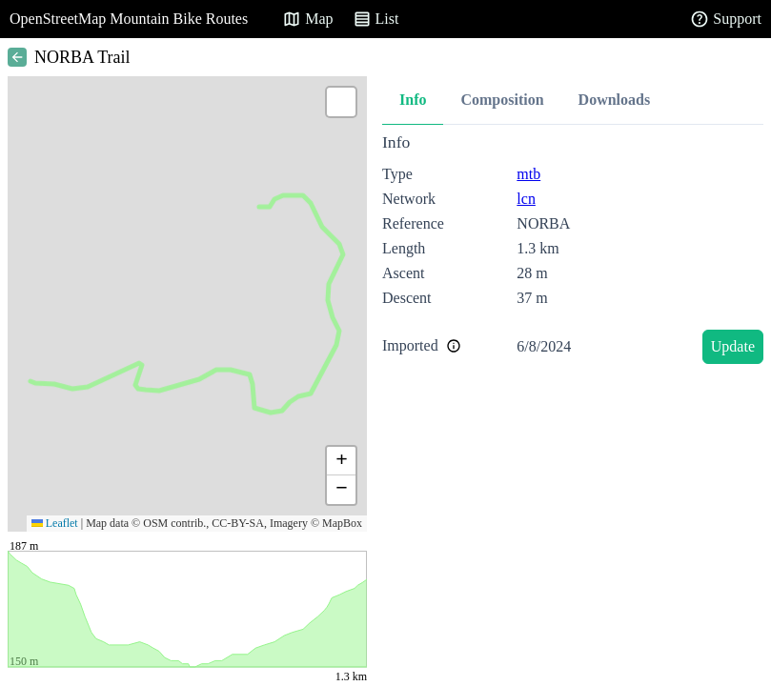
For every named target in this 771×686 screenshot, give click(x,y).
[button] (341, 102)
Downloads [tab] (614, 99)
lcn (526, 199)
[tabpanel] (572, 252)
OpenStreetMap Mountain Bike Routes (129, 18)
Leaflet (54, 523)
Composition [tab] (501, 99)
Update (733, 346)
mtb (528, 174)
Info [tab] (412, 99)
